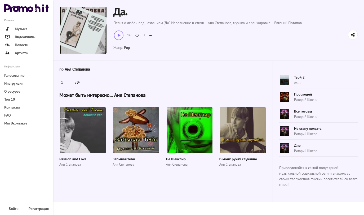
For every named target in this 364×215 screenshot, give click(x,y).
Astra (297, 82)
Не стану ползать (308, 128)
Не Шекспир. (176, 159)
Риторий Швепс (305, 99)
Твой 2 (299, 77)
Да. (78, 82)
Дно (297, 145)
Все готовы (303, 111)
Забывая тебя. (124, 159)
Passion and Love (72, 159)
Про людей (303, 94)
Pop (127, 47)
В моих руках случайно (238, 159)
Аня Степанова (77, 69)
